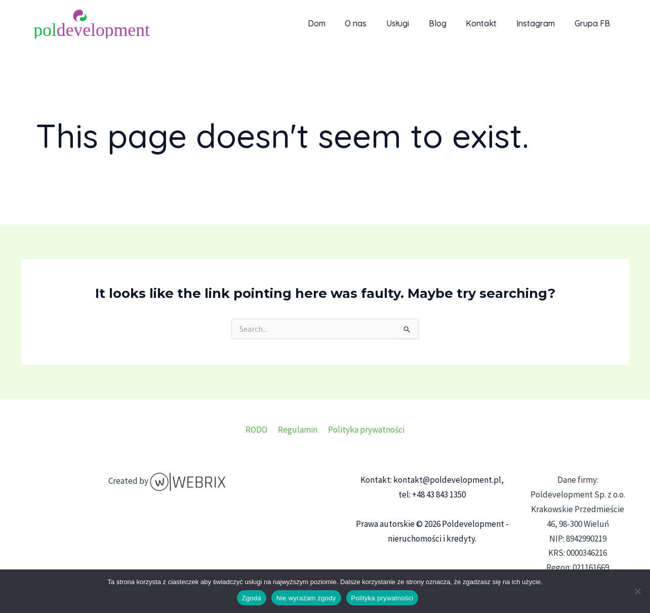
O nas (374, 23)
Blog (449, 23)
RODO (258, 429)
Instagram (540, 23)
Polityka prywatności (364, 429)
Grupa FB (594, 23)
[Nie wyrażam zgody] (637, 591)
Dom (338, 23)
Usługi (412, 23)
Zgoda (251, 598)
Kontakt (489, 23)
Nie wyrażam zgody (306, 598)
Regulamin (297, 429)
